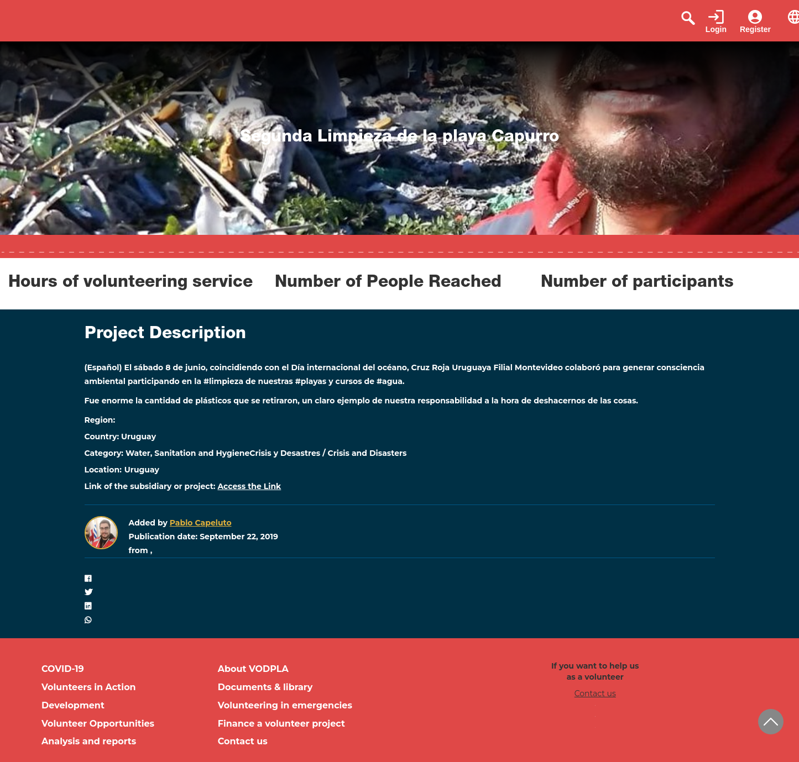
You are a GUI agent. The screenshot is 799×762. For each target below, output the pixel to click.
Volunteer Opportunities (97, 723)
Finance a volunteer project (281, 723)
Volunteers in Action (88, 687)
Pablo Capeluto (201, 523)
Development (73, 705)
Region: (100, 420)
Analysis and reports (88, 741)
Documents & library (265, 687)
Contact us (243, 741)
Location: (103, 470)
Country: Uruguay (120, 437)
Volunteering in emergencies (285, 705)
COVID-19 (62, 669)
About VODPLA (253, 669)
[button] (400, 579)
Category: (104, 453)
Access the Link (249, 486)
